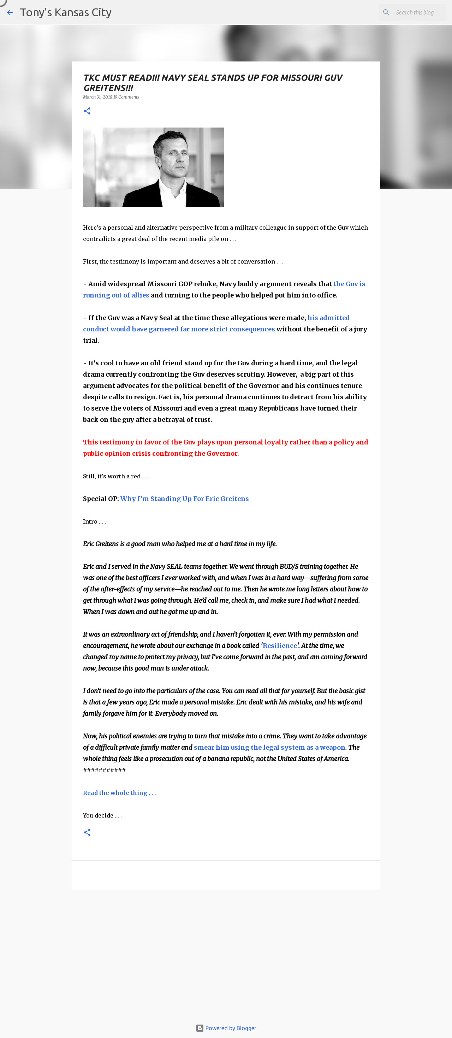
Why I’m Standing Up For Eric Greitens (184, 499)
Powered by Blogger (226, 1028)
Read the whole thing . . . (119, 792)
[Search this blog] (409, 12)
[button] (87, 111)
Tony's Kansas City (66, 12)
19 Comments (126, 97)
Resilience (280, 646)
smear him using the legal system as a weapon (269, 747)
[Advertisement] (226, 958)
